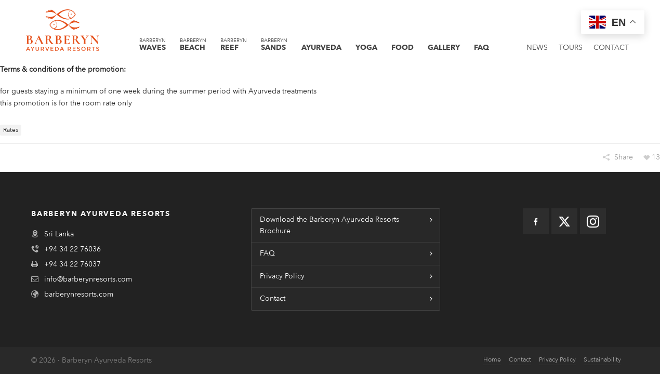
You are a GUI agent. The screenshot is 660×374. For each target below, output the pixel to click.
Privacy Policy (282, 276)
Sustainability (602, 359)
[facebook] (536, 221)
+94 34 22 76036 (72, 249)
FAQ (267, 253)
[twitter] (564, 221)
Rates (10, 130)
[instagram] (593, 221)
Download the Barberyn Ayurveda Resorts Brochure (329, 225)
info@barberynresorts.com (88, 279)
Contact (272, 298)
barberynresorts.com (78, 294)
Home (492, 359)
